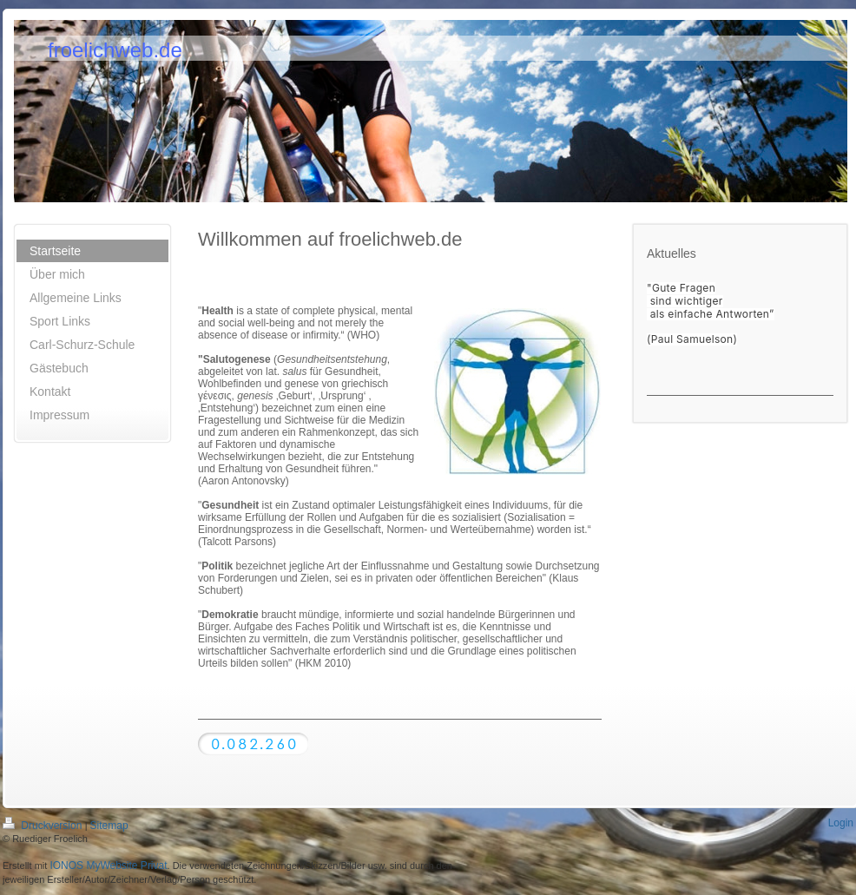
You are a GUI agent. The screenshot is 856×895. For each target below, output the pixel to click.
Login (840, 823)
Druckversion (44, 825)
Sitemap (109, 825)
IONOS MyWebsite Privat (108, 865)
